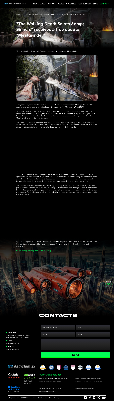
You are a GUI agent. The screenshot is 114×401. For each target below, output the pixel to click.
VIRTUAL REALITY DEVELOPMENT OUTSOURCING (53, 379)
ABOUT (47, 3)
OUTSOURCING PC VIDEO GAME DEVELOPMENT (88, 382)
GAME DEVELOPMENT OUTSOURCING (50, 388)
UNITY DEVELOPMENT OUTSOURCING (50, 382)
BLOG (94, 3)
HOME (40, 3)
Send (75, 355)
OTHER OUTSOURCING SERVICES (84, 388)
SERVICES (55, 3)
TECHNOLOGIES (84, 3)
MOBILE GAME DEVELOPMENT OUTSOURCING (52, 385)
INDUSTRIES (71, 3)
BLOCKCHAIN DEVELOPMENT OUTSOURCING (88, 379)
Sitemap (56, 398)
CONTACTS (102, 3)
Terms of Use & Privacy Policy (42, 398)
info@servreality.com (12, 344)
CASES (62, 3)
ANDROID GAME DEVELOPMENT (48, 391)
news (18, 14)
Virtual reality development (27, 251)
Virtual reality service (49, 251)
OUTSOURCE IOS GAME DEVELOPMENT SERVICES (89, 385)
